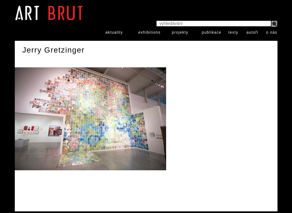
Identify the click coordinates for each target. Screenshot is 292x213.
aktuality (114, 32)
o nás (271, 32)
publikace (211, 32)
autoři (252, 32)
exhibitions (149, 32)
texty (233, 32)
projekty (180, 32)
